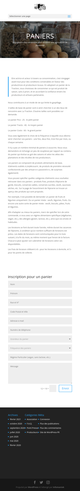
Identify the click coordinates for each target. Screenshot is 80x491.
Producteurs (32, 432)
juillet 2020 (15, 432)
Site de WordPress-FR (49, 432)
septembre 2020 (17, 428)
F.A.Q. (29, 423)
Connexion (45, 419)
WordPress (33, 487)
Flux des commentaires (50, 428)
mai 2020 (14, 440)
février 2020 (15, 445)
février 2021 (15, 419)
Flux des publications (49, 423)
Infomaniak (58, 487)
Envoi (65, 388)
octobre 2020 (16, 423)
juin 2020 (14, 436)
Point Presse (32, 428)
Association (32, 419)
